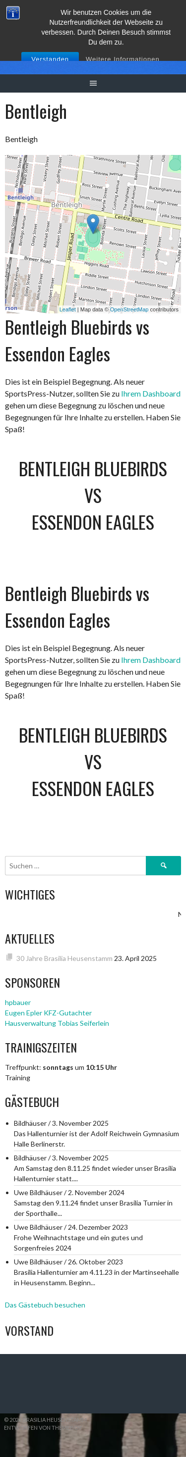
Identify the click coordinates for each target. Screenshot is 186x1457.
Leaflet (68, 309)
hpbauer (18, 1002)
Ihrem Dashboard (151, 393)
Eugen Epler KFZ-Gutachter (48, 1012)
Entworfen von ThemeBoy (43, 1427)
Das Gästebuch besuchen (45, 1305)
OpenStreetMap (129, 309)
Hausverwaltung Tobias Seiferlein (57, 1023)
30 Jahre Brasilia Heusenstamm (64, 958)
